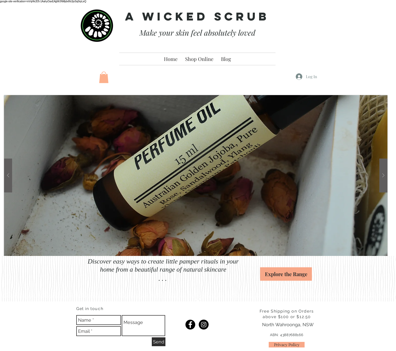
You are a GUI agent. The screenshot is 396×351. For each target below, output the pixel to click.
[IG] (204, 325)
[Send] (158, 341)
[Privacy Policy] (287, 344)
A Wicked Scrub (197, 16)
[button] (104, 77)
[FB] (190, 325)
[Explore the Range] (286, 274)
